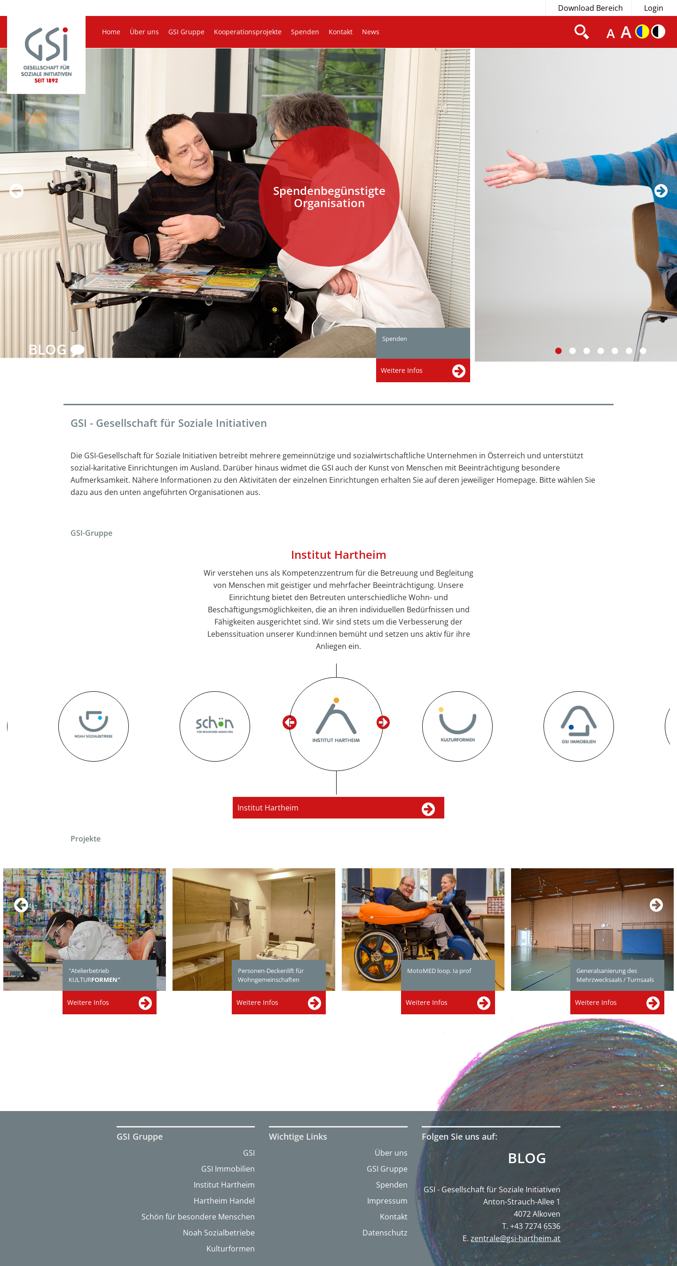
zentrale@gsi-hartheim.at (515, 1238)
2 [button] (578, 351)
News (370, 31)
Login (653, 8)
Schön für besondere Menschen (198, 1217)
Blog (527, 1158)
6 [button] (634, 351)
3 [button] (592, 351)
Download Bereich (590, 8)
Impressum (387, 1201)
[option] (237, 203)
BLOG (56, 350)
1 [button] (564, 351)
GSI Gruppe (186, 31)
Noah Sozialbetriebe (219, 1232)
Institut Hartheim (224, 1185)
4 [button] (606, 351)
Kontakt (341, 31)
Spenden (305, 31)
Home (111, 31)
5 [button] (620, 351)
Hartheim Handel (224, 1201)
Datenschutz (385, 1232)
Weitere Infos (88, 1002)
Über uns (144, 31)
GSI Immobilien (228, 1169)
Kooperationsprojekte (248, 31)
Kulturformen (230, 1248)
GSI (249, 1153)
